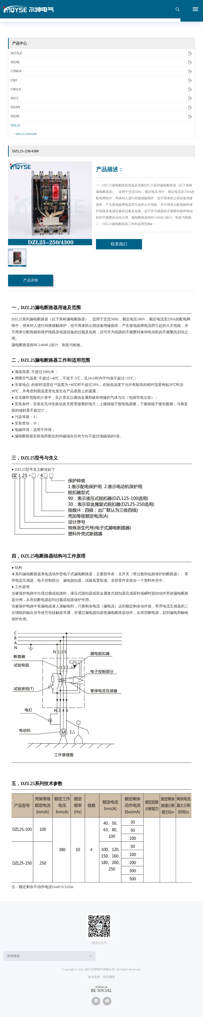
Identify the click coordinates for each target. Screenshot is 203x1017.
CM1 (102, 80)
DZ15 (102, 98)
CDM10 (102, 71)
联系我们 (119, 244)
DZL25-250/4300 (26, 134)
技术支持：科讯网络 (101, 977)
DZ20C (102, 116)
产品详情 (30, 280)
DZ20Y (102, 107)
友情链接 (13, 956)
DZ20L (102, 62)
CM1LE (102, 89)
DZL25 (102, 125)
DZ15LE (102, 53)
